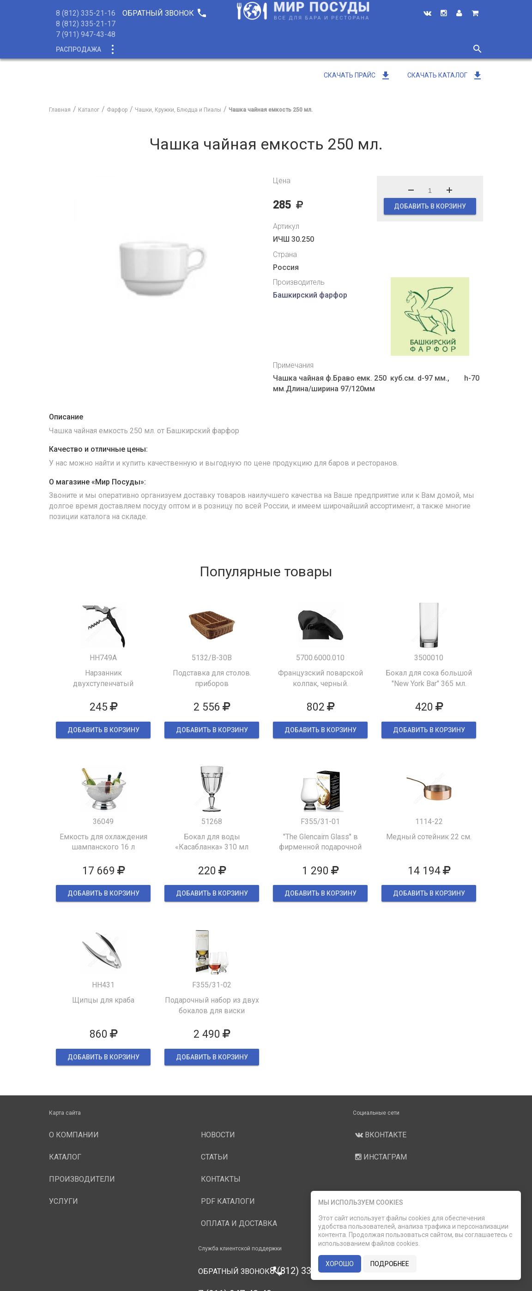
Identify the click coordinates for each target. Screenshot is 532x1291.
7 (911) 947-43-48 (85, 34)
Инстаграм (380, 1157)
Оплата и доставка (239, 1223)
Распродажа (78, 49)
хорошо (340, 1263)
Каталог (129, 49)
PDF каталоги (228, 1201)
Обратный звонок (164, 13)
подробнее (389, 1263)
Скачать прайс (357, 75)
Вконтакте (379, 1134)
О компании (223, 49)
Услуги (343, 49)
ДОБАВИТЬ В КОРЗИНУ (430, 206)
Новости (384, 49)
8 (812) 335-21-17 (85, 23)
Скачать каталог (445, 75)
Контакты (221, 1179)
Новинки (172, 49)
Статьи (214, 1157)
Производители (287, 49)
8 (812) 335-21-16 (85, 13)
